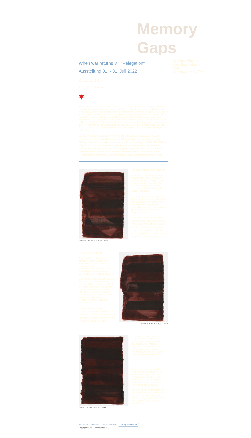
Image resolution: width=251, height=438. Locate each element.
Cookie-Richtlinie (109, 425)
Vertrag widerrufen (128, 425)
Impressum (83, 425)
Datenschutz (95, 425)
